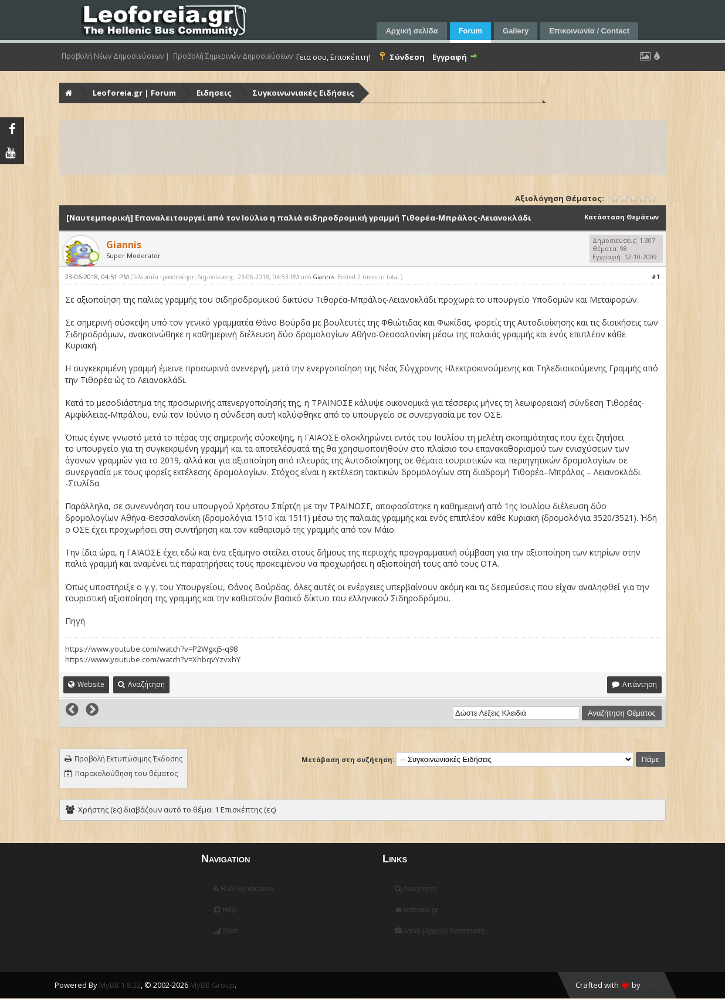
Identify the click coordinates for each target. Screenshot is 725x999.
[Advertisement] (363, 147)
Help (225, 910)
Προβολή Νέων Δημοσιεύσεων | (116, 56)
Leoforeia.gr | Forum (134, 92)
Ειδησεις (214, 92)
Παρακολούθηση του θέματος (126, 773)
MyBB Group (212, 985)
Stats (226, 931)
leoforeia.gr (416, 910)
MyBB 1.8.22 (120, 985)
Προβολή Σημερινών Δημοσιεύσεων (233, 56)
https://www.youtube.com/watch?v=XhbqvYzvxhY (152, 659)
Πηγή (75, 621)
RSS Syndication (243, 889)
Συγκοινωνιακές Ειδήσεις (303, 92)
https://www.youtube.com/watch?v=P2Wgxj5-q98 (151, 649)
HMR (650, 985)
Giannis (323, 277)
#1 (655, 276)
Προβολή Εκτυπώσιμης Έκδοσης (128, 759)
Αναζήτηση (416, 889)
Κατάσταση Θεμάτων (621, 216)
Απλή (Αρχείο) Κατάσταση (440, 931)
